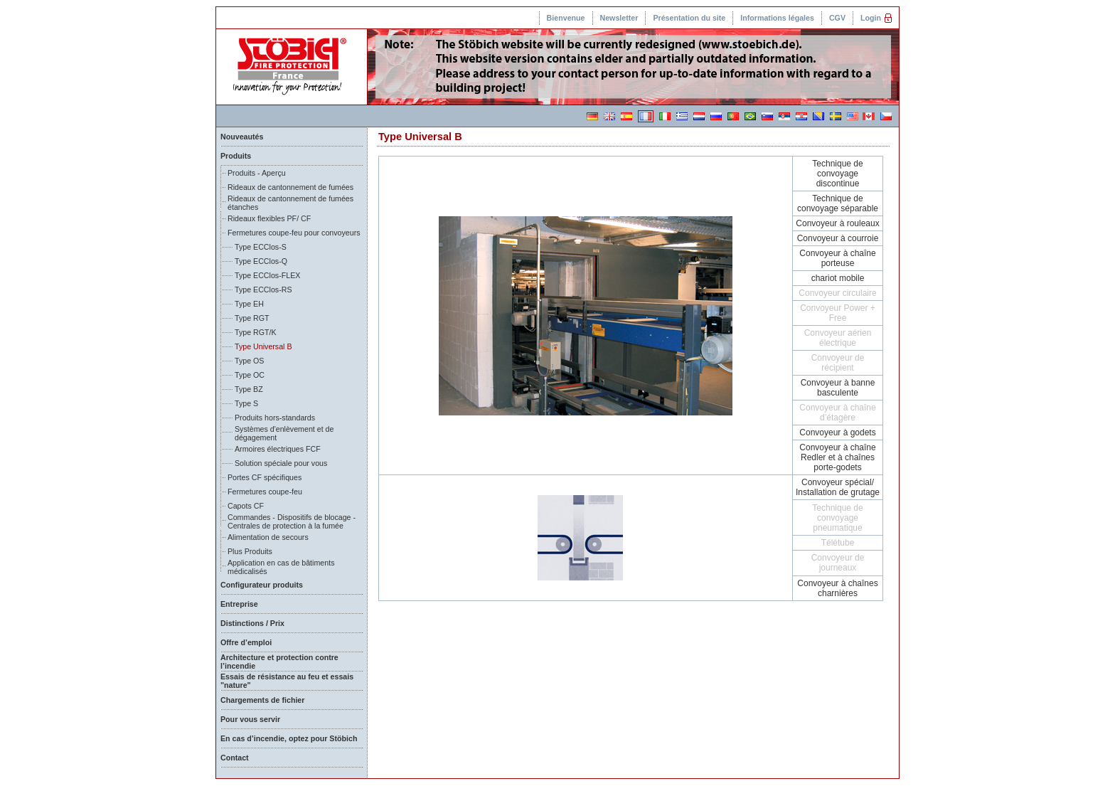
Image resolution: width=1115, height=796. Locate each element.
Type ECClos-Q (261, 261)
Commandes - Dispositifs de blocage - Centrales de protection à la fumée (292, 521)
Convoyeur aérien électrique (838, 338)
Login (870, 18)
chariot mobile (838, 278)
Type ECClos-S (261, 247)
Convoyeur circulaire (837, 293)
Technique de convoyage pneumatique (837, 518)
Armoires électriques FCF (278, 449)
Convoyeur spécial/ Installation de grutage (838, 487)
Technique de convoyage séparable (837, 203)
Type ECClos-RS (263, 289)
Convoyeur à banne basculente (838, 388)
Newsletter (619, 18)
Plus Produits (250, 551)
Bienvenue (566, 18)
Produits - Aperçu (257, 173)
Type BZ (249, 389)
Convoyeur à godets (837, 432)
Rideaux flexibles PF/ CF (269, 218)
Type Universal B (263, 346)
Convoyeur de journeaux (838, 563)
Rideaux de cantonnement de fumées (290, 187)
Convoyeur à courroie (838, 238)
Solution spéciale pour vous (281, 463)
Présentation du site (689, 18)
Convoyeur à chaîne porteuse (837, 258)
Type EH (249, 303)
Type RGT (252, 318)
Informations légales (777, 18)
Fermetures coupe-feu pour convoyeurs (294, 232)
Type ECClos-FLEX (267, 275)
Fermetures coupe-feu (265, 491)
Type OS (249, 360)
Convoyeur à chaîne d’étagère (837, 413)
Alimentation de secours (268, 537)
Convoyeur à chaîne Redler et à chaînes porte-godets (837, 457)
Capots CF (246, 506)
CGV (837, 18)
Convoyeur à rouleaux (837, 223)
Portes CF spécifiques (265, 477)
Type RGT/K (256, 332)
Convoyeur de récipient (838, 363)
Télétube (838, 543)
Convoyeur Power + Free (837, 313)
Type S (246, 403)
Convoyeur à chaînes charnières (837, 588)
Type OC (250, 375)
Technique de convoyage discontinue (837, 174)
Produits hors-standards (275, 417)
